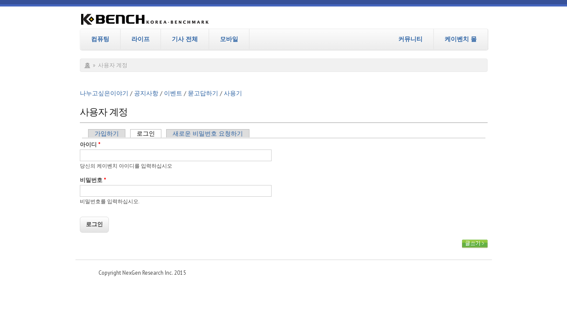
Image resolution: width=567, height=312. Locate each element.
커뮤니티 (410, 39)
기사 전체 (185, 39)
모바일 (229, 39)
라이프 (140, 39)
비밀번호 (93, 180)
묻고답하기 (203, 93)
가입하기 (107, 133)
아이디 (90, 144)
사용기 (233, 93)
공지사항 (146, 93)
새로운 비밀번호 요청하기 (208, 133)
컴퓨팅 (100, 39)
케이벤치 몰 (461, 39)
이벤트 (173, 93)
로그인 (149, 133)
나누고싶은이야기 (104, 93)
